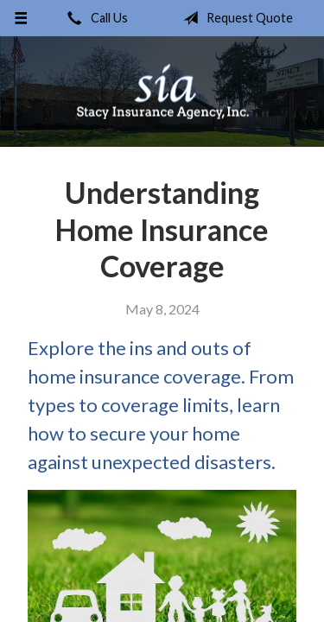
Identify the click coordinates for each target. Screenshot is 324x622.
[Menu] (21, 18)
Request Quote (234, 18)
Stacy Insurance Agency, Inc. (162, 91)
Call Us (94, 18)
